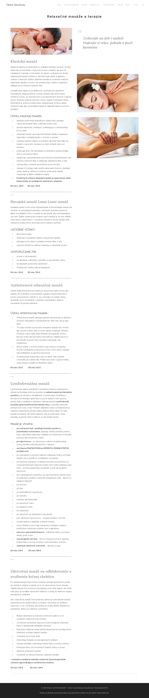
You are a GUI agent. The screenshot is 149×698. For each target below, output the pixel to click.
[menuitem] (33, 5)
